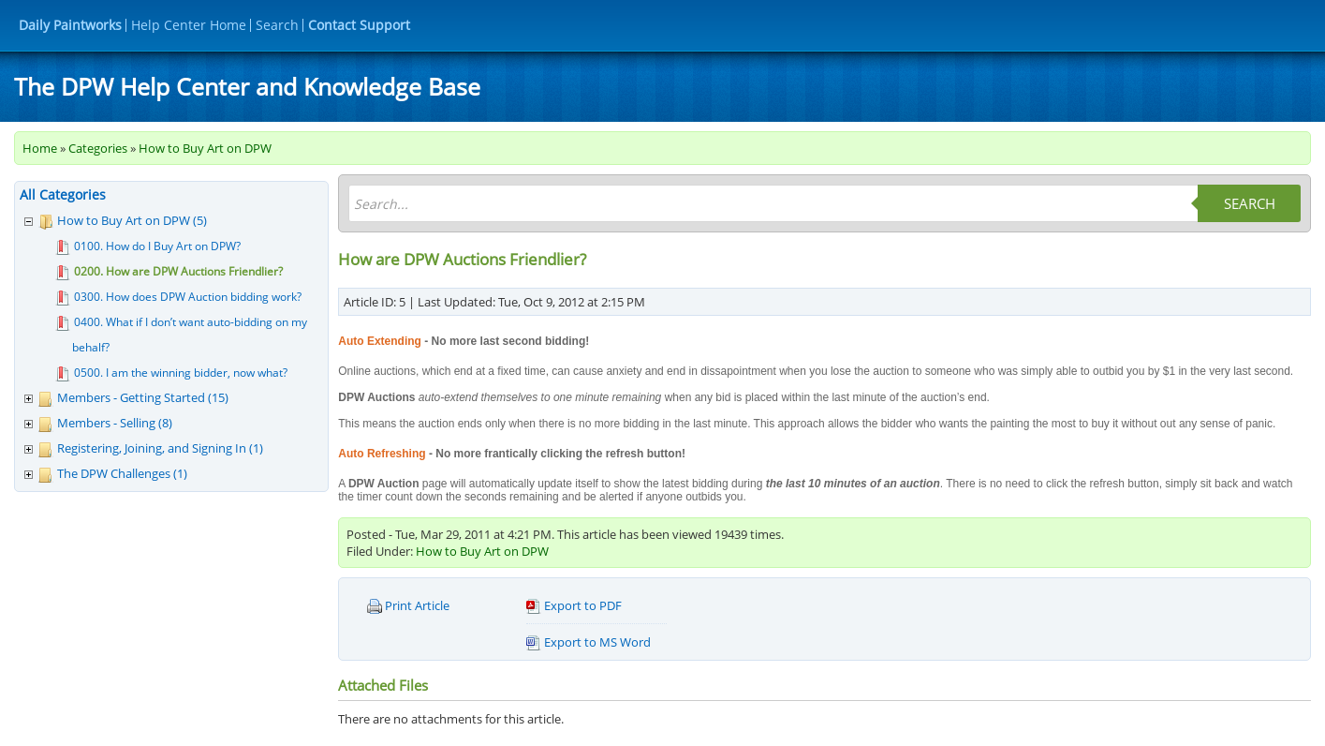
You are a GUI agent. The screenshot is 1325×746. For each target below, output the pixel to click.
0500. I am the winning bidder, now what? (180, 372)
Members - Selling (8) (114, 422)
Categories (97, 148)
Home (39, 148)
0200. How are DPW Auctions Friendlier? (178, 271)
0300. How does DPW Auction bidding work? (188, 297)
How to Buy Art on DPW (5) (132, 220)
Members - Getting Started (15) (142, 397)
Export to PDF (574, 606)
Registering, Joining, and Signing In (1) (160, 448)
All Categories (63, 194)
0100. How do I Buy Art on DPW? (157, 246)
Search (277, 25)
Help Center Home (188, 25)
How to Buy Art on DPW (205, 148)
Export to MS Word (588, 642)
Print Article (408, 606)
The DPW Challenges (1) (122, 473)
